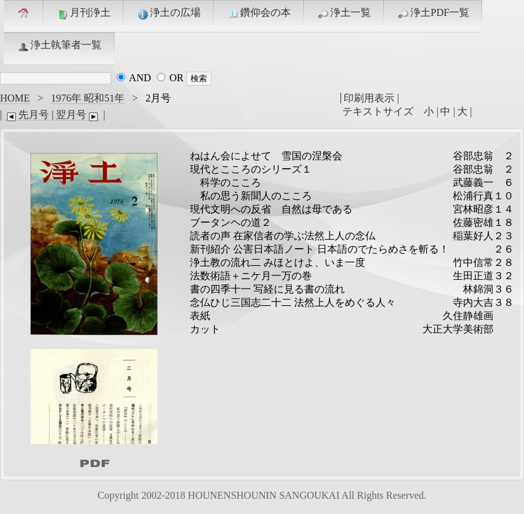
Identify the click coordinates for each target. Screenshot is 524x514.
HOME (15, 98)
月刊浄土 (83, 13)
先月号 (26, 115)
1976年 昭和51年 (87, 98)
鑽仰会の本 (258, 13)
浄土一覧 (343, 13)
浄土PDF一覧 (432, 13)
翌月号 (78, 115)
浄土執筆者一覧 (59, 45)
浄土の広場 (168, 13)
